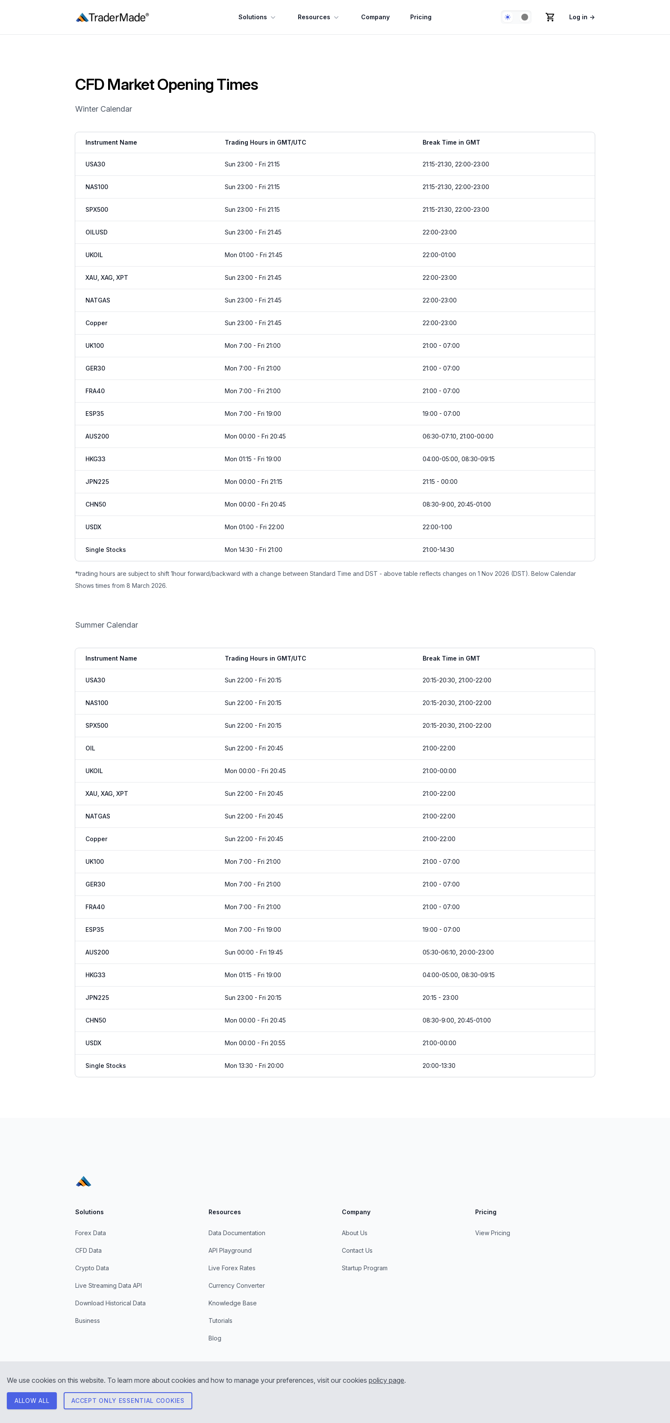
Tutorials (220, 1320)
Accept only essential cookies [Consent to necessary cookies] (127, 1400)
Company (375, 17)
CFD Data (88, 1250)
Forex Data (90, 1232)
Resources (319, 17)
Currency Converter (237, 1285)
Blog (215, 1338)
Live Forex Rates (232, 1268)
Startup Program (365, 1268)
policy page (386, 1380)
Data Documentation (237, 1232)
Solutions (257, 17)
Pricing (421, 17)
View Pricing (492, 1232)
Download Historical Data (110, 1303)
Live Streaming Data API (108, 1285)
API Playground (230, 1250)
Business (87, 1320)
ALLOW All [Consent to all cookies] (32, 1400)
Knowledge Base (233, 1303)
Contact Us (357, 1250)
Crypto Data (92, 1268)
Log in (582, 17)
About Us (354, 1232)
